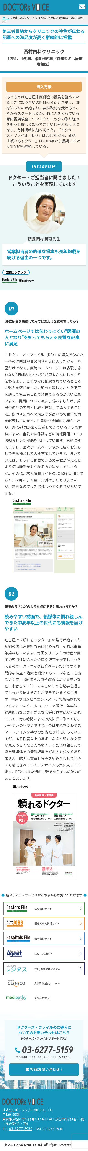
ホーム (6, 18)
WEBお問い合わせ (44, 1069)
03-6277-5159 (47, 1052)
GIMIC (28, 1146)
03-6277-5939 (20, 1128)
